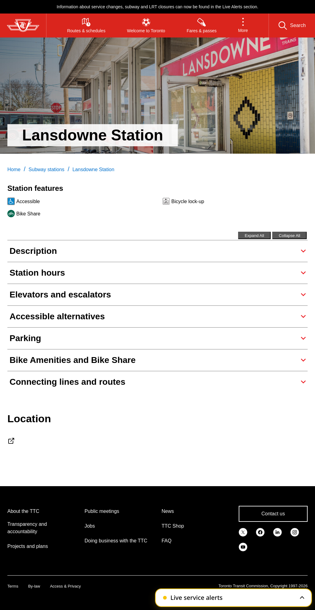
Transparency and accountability (27, 527)
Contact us (273, 513)
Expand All (254, 235)
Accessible (28, 201)
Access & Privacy (65, 586)
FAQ (166, 540)
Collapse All (289, 235)
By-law (34, 586)
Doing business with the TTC (116, 540)
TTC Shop (172, 526)
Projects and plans (27, 546)
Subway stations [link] (47, 169)
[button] (243, 25)
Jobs (90, 526)
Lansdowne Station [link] (93, 169)
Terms (12, 586)
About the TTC (23, 511)
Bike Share (28, 213)
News (167, 511)
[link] (243, 532)
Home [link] (14, 169)
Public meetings (102, 511)
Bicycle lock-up (187, 201)
